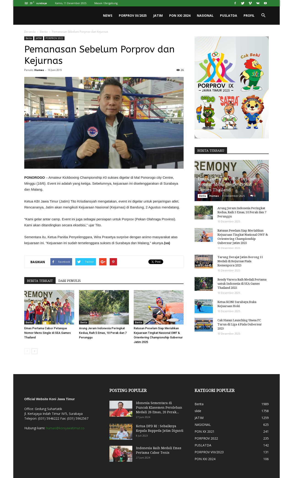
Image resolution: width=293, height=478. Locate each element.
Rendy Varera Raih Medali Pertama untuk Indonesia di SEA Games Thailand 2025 (241, 283)
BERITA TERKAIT (40, 281)
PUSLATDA (228, 15)
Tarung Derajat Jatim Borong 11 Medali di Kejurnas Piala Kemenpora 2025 (240, 261)
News (107, 15)
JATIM (158, 15)
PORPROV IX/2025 (133, 15)
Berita (44, 32)
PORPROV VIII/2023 (209, 452)
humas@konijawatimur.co (65, 428)
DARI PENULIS (69, 281)
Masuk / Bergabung (106, 3)
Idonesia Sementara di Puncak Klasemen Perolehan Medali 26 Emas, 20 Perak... (159, 407)
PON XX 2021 (204, 431)
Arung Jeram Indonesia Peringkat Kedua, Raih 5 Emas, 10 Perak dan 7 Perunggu (103, 333)
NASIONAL (205, 15)
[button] (263, 15)
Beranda (29, 32)
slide (198, 411)
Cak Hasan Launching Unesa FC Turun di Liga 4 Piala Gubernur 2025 (239, 324)
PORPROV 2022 (54, 38)
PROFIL (249, 15)
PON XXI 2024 (179, 15)
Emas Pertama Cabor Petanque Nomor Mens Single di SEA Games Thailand (47, 333)
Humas (39, 70)
